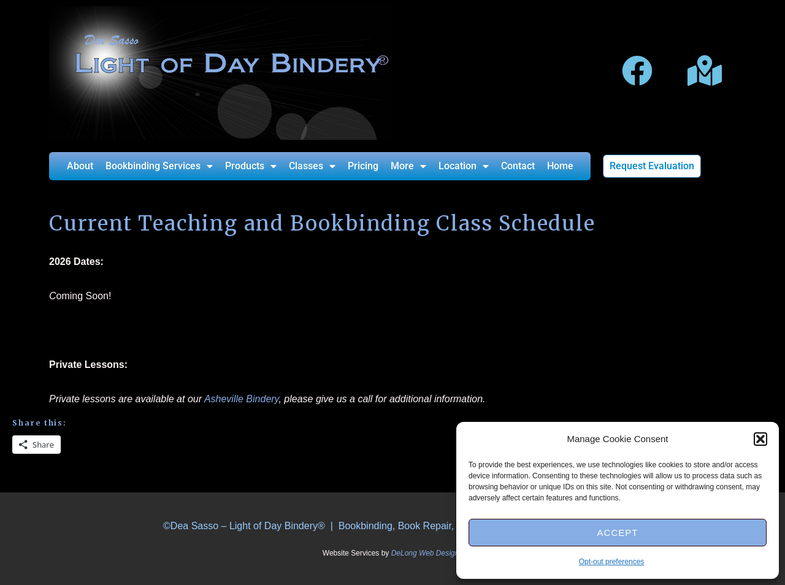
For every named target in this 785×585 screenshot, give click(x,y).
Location (463, 166)
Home (560, 166)
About (80, 166)
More (408, 166)
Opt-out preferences (612, 561)
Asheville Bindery (241, 399)
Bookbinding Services (159, 166)
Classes (312, 166)
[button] (760, 439)
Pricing (363, 166)
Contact (518, 166)
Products (251, 166)
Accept (617, 532)
